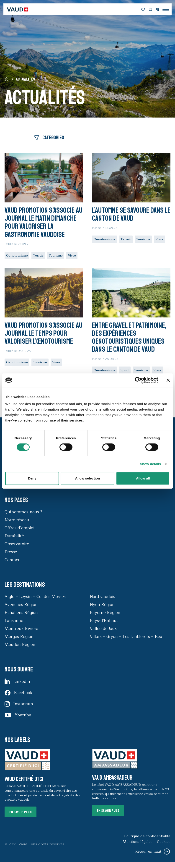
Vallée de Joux (103, 628)
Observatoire (17, 543)
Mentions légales (137, 842)
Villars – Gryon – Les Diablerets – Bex (127, 636)
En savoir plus (20, 812)
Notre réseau (17, 519)
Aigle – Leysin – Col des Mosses (35, 596)
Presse (11, 551)
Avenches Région (21, 604)
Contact (12, 559)
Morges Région (19, 636)
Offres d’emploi (19, 527)
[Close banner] (168, 380)
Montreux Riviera (22, 628)
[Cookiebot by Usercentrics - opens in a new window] (138, 380)
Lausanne (14, 620)
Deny (32, 478)
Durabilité (14, 535)
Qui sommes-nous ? (23, 511)
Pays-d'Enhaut (104, 620)
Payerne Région (105, 612)
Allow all (143, 478)
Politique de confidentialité (147, 836)
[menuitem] (157, 9)
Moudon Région (20, 644)
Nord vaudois (102, 596)
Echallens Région (21, 612)
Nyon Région (102, 604)
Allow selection (87, 478)
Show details (150, 464)
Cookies (163, 842)
